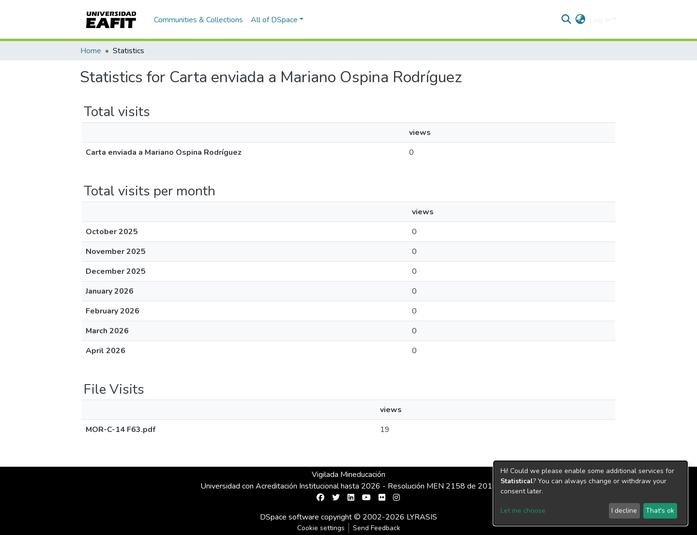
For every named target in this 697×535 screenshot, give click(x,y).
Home (90, 50)
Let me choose (522, 510)
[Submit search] (567, 20)
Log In (600, 20)
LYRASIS (422, 517)
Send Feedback (376, 528)
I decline (624, 510)
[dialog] (590, 493)
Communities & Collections (198, 20)
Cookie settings (321, 528)
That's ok (660, 510)
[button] (581, 20)
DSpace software (289, 517)
